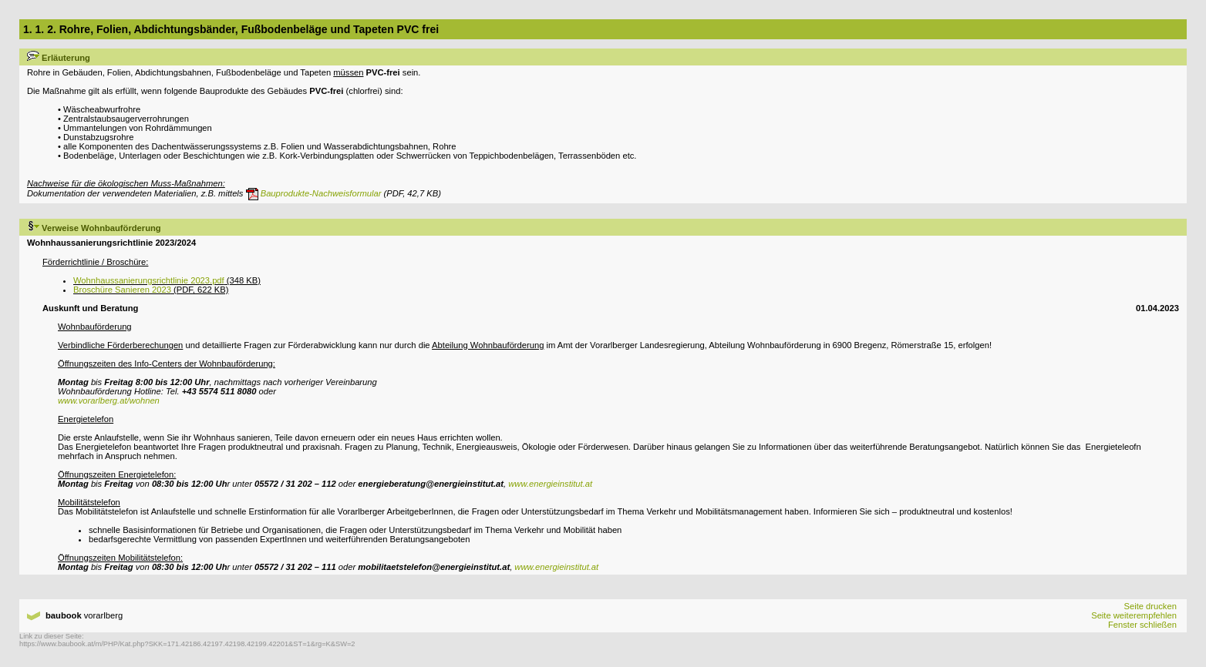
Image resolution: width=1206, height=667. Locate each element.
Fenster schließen (1142, 624)
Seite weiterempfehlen (1134, 615)
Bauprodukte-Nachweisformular (314, 193)
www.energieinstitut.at (550, 483)
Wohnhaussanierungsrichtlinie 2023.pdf (148, 280)
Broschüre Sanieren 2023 (122, 289)
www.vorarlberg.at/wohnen (109, 400)
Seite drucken (1149, 606)
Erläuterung (58, 57)
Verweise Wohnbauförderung (94, 228)
